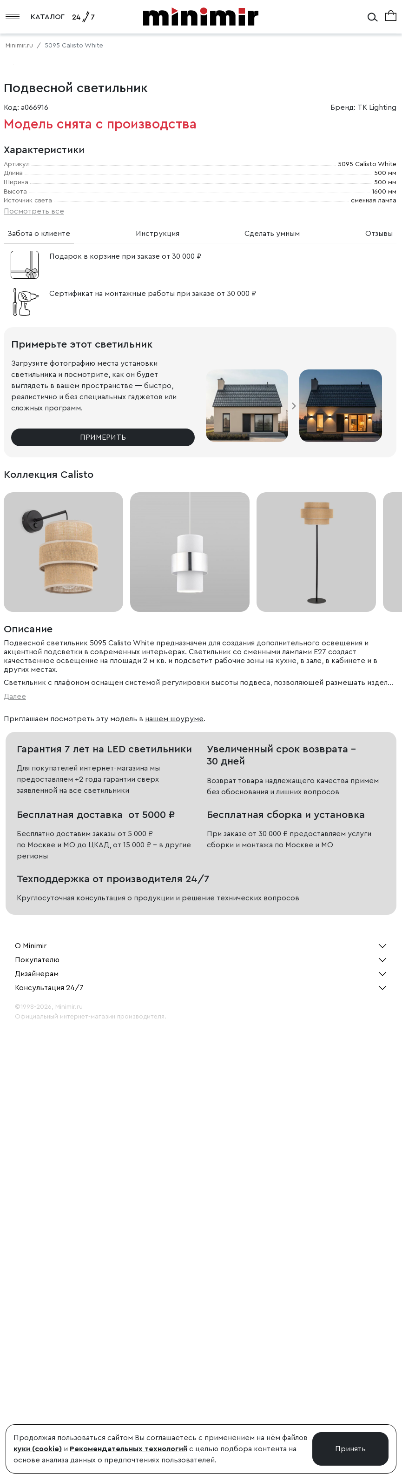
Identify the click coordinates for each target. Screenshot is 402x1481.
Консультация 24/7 (49, 1383)
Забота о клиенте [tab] (38, 628)
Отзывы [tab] (379, 628)
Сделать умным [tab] (272, 628)
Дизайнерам (37, 1369)
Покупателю (37, 1355)
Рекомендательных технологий (128, 1449)
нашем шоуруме (174, 1114)
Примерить (103, 832)
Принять (350, 1449)
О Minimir (30, 1341)
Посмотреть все (34, 606)
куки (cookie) (37, 1449)
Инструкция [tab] (157, 628)
